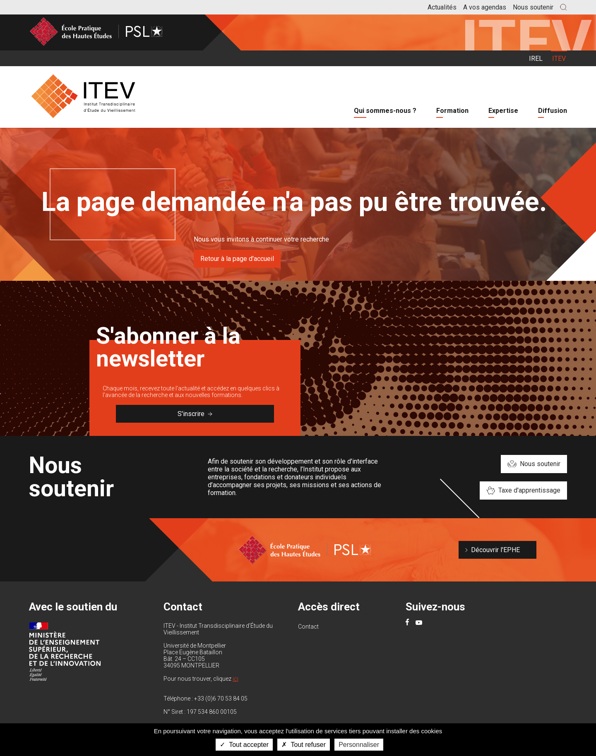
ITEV (559, 58)
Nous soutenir (533, 7)
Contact (308, 626)
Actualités (442, 7)
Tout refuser (303, 744)
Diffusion (552, 111)
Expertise (503, 111)
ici (235, 678)
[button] (563, 7)
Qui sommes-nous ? (385, 111)
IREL (536, 58)
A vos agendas (484, 7)
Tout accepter (244, 744)
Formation (452, 111)
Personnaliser (359, 744)
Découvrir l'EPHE (495, 550)
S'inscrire (195, 414)
